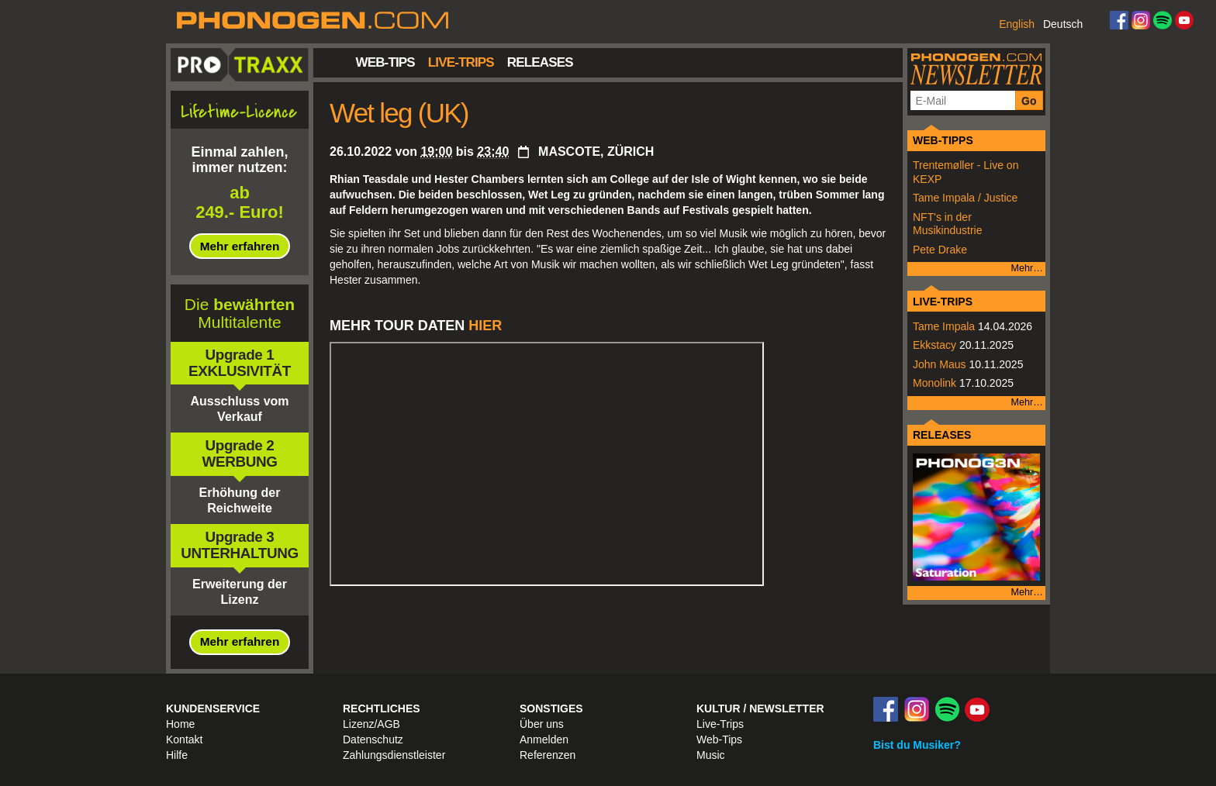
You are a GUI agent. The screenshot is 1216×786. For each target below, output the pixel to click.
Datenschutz (373, 739)
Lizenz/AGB (371, 724)
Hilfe (177, 755)
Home (180, 724)
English (1017, 24)
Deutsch (1063, 24)
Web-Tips (385, 62)
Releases (540, 62)
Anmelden (544, 739)
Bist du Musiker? (917, 745)
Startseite (335, 61)
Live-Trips (461, 62)
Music (710, 755)
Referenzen (547, 755)
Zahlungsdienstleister (394, 755)
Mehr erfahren (240, 246)
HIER (487, 325)
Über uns (542, 724)
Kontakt (184, 739)
